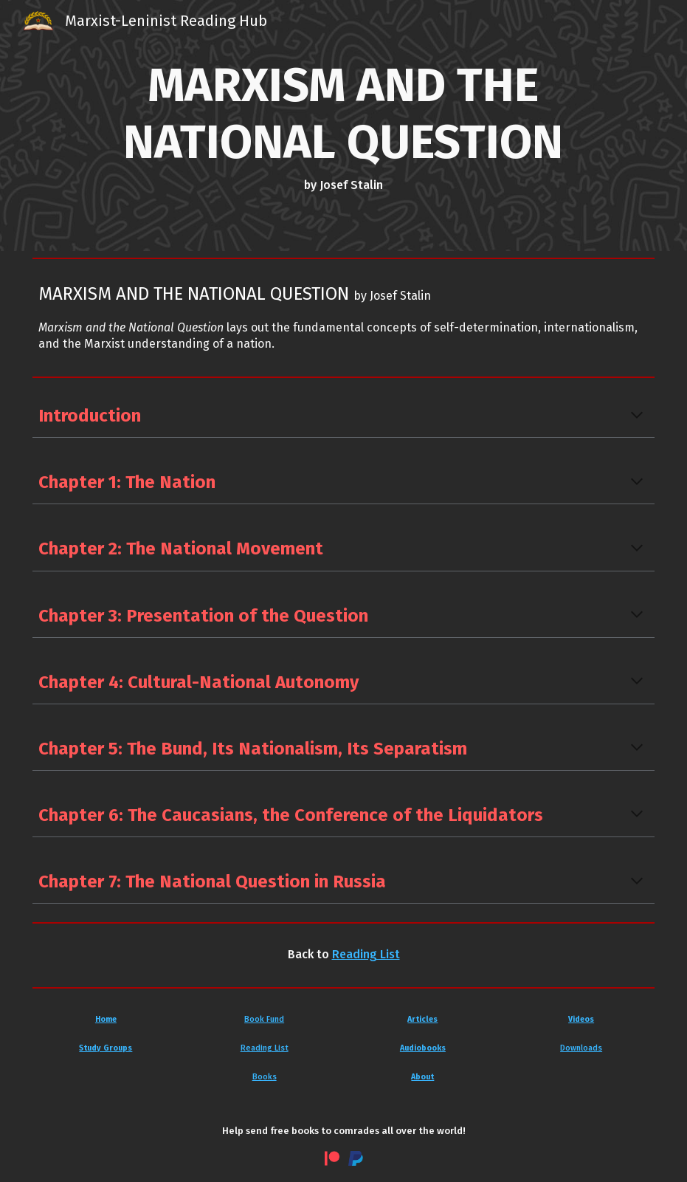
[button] (637, 416)
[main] (344, 125)
